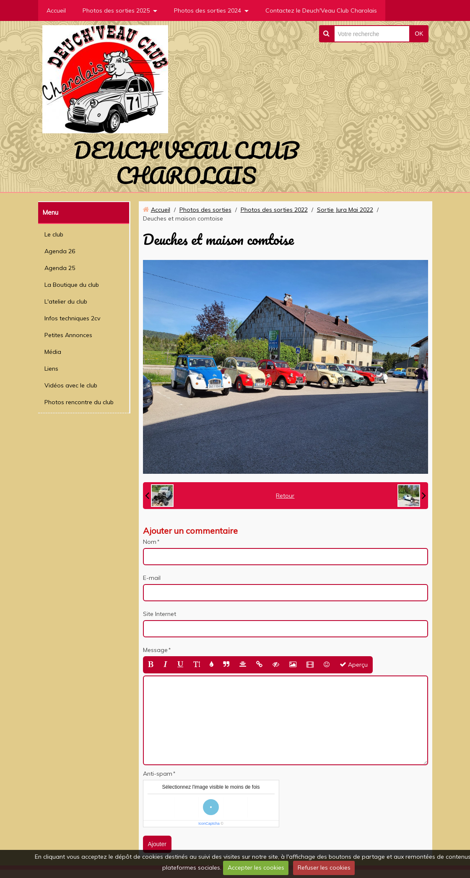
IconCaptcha (209, 823)
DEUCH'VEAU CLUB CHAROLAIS (186, 163)
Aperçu (354, 664)
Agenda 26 (59, 251)
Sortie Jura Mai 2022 (345, 209)
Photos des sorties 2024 (207, 10)
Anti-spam (157, 773)
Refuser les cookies (324, 867)
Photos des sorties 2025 (116, 10)
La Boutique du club (71, 284)
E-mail (152, 578)
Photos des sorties (205, 209)
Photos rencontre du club (79, 402)
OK (419, 33)
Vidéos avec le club (70, 385)
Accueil (56, 10)
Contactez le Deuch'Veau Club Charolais (321, 10)
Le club (53, 234)
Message (155, 650)
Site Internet (159, 614)
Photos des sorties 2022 (274, 209)
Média (52, 352)
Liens (51, 368)
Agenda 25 (59, 268)
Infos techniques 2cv (72, 318)
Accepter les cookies (256, 867)
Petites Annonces (68, 335)
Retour (285, 495)
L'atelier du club (65, 301)
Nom (149, 542)
